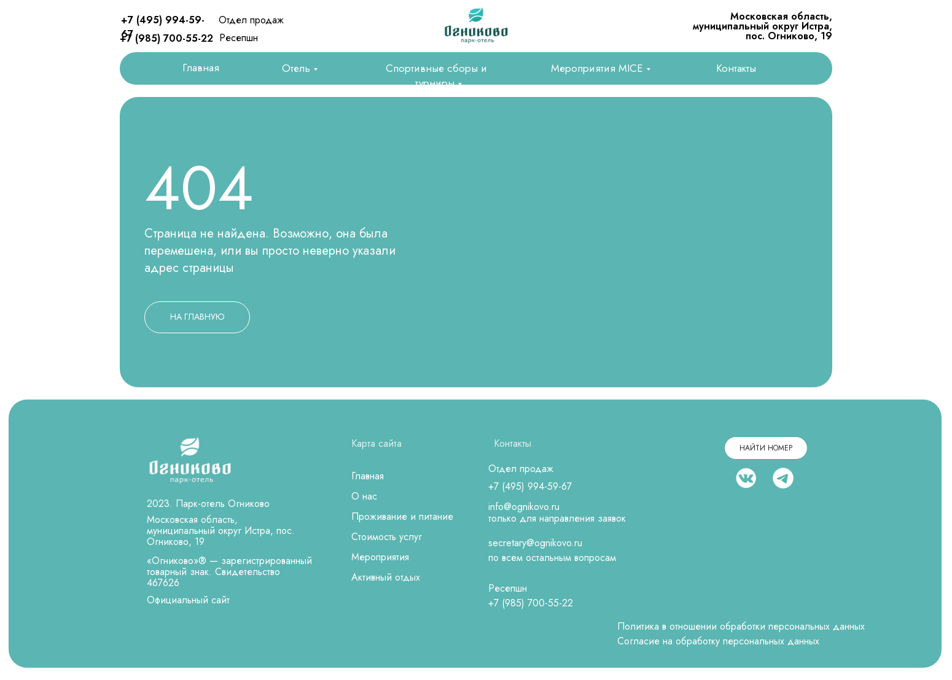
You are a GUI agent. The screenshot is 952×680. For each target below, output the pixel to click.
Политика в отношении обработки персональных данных (741, 626)
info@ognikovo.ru (524, 507)
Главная (200, 67)
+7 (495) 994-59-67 (530, 486)
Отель (296, 68)
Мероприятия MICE (597, 68)
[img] (476, 25)
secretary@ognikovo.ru (535, 543)
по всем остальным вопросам (552, 558)
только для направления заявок (557, 518)
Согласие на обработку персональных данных (718, 641)
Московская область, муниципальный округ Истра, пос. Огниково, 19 (762, 26)
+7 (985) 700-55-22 (166, 38)
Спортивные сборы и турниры (436, 75)
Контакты (736, 68)
